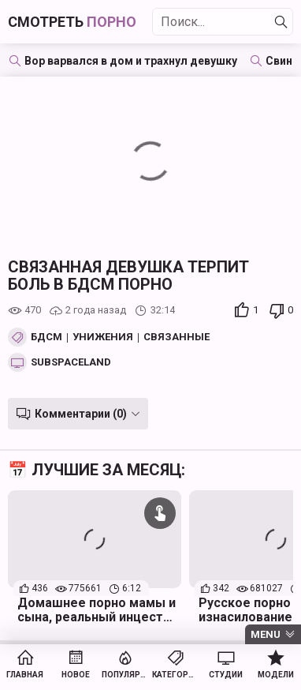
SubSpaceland (71, 362)
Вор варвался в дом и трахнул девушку (130, 60)
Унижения (102, 337)
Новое (75, 674)
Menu (266, 634)
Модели (276, 674)
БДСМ (46, 337)
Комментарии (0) (81, 413)
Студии (226, 674)
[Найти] (281, 22)
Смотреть (72, 21)
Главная (24, 674)
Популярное (125, 674)
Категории (175, 674)
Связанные (176, 337)
